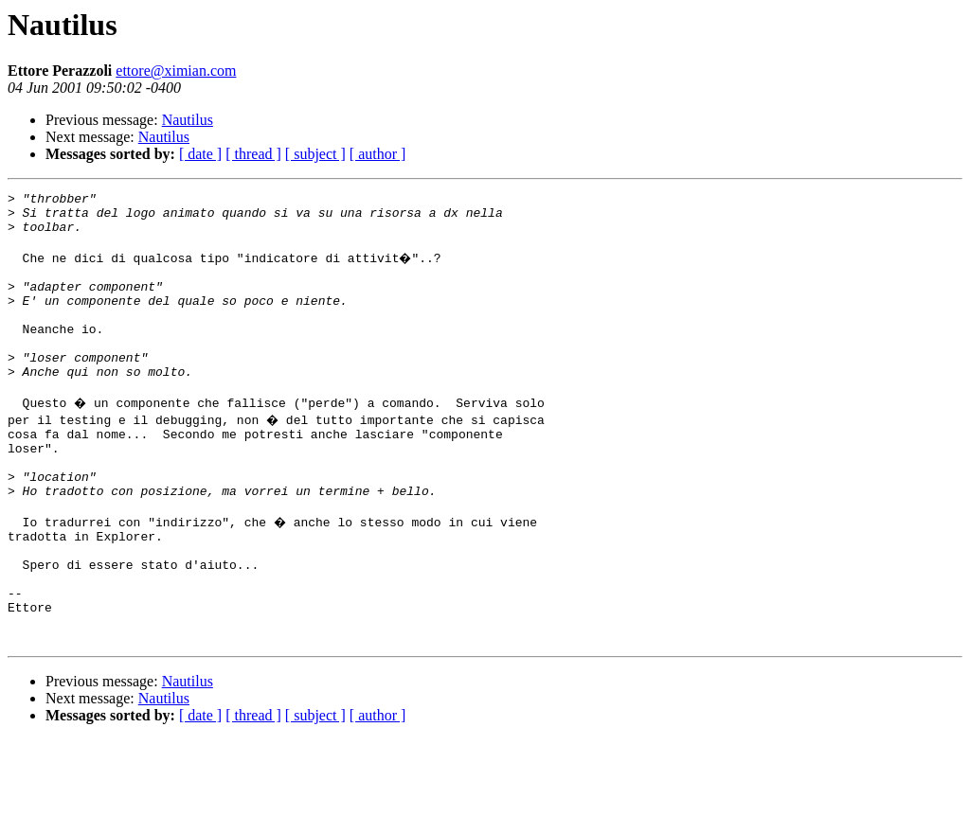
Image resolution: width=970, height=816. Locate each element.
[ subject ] (315, 154)
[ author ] (378, 154)
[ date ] (200, 154)
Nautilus (187, 120)
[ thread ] (253, 154)
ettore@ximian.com (176, 70)
